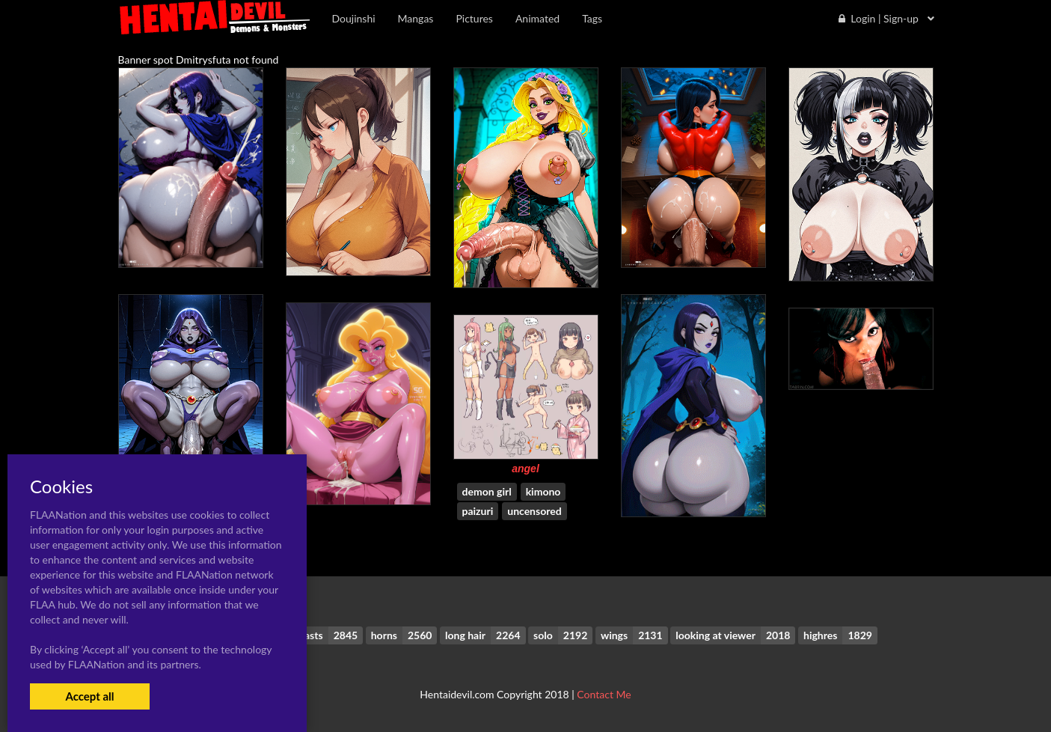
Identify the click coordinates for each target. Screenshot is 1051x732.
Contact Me (604, 694)
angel (525, 469)
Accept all (89, 696)
